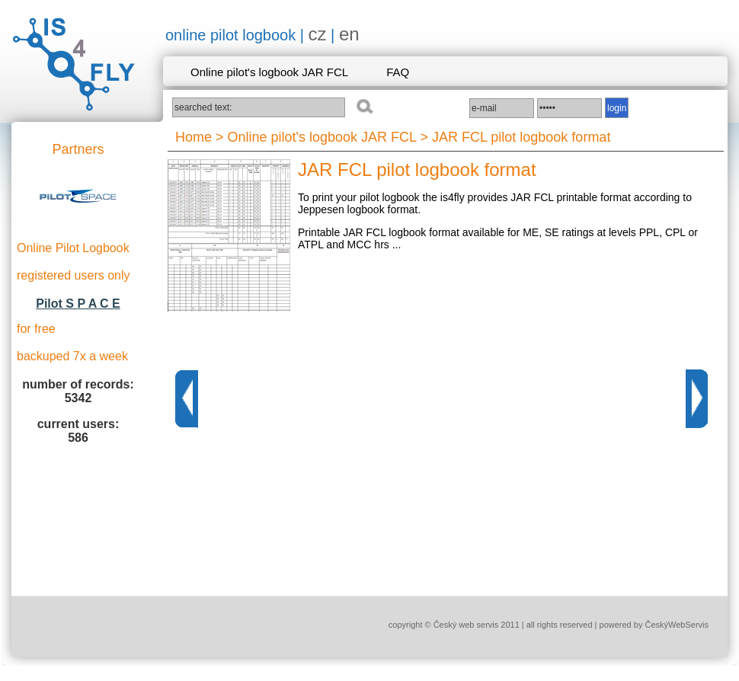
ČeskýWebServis (677, 624)
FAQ (397, 72)
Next (697, 398)
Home (193, 137)
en (349, 34)
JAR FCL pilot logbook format (521, 137)
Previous (186, 398)
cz (318, 34)
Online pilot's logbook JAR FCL (269, 72)
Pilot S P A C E (78, 303)
